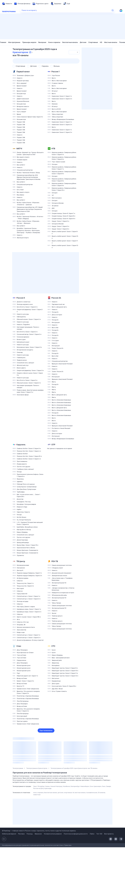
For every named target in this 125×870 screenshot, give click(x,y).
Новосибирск (84, 786)
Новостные (36, 795)
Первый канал (23, 71)
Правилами (68, 845)
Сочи (91, 786)
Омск (103, 786)
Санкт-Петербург (39, 786)
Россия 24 (56, 298)
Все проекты (109, 834)
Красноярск (97, 786)
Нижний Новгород (56, 786)
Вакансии (38, 834)
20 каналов (101, 792)
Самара (108, 786)
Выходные (42, 42)
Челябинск (66, 786)
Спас (18, 646)
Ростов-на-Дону (38, 788)
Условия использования (53, 834)
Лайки (92, 834)
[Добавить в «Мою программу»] (32, 72)
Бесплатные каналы (70, 42)
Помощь (30, 834)
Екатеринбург (75, 786)
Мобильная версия (9, 834)
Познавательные (91, 792)
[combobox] (74, 52)
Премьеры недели (29, 42)
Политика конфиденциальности (76, 834)
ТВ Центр (20, 561)
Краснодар (47, 788)
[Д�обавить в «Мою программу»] (27, 298)
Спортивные (93, 42)
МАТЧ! (19, 148)
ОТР (53, 444)
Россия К (20, 298)
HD (101, 42)
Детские (83, 42)
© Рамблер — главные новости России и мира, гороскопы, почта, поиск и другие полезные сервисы (39, 831)
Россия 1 (55, 71)
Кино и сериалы (54, 42)
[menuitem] (7, 3)
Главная (3, 42)
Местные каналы (110, 42)
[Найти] (113, 10)
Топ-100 (99, 834)
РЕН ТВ (54, 561)
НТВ (53, 148)
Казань (47, 786)
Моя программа (14, 42)
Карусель (20, 444)
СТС (53, 646)
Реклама (21, 834)
